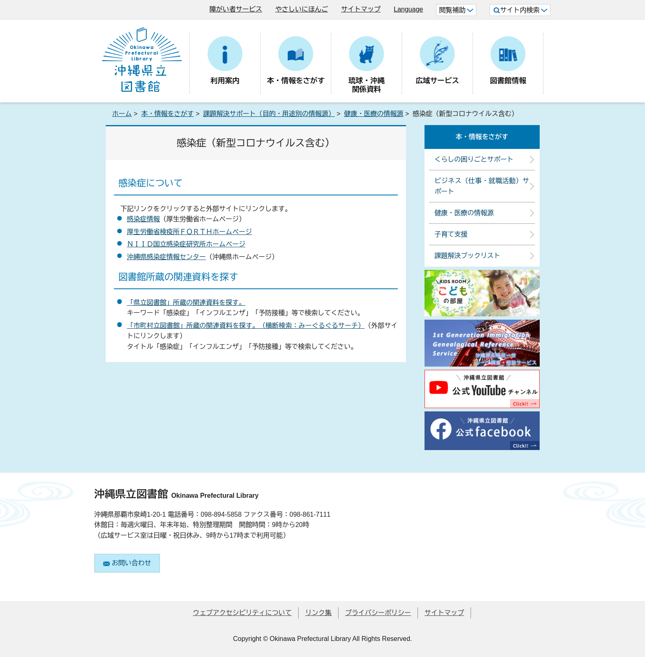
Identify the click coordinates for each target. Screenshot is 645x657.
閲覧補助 (456, 10)
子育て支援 (450, 234)
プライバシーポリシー (378, 612)
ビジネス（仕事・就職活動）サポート (481, 186)
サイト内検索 (521, 10)
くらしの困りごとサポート (473, 159)
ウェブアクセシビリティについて (242, 612)
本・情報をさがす (167, 113)
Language (408, 9)
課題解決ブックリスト (467, 255)
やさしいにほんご (301, 9)
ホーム (122, 113)
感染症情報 (143, 219)
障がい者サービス (235, 9)
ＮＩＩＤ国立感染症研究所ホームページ (186, 244)
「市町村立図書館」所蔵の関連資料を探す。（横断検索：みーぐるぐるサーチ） (246, 325)
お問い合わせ (127, 562)
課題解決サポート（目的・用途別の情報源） (269, 113)
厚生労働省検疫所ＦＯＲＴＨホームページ (189, 231)
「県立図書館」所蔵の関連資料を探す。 (186, 302)
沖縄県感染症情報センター (166, 256)
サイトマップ (361, 9)
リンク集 (318, 612)
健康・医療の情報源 (374, 113)
